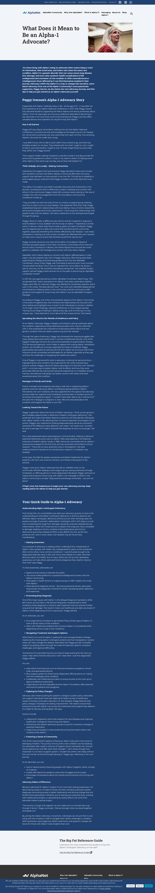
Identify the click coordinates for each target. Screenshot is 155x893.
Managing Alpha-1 (106, 13)
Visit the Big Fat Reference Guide (74, 852)
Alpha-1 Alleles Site (50, 2)
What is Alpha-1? (91, 12)
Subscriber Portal (83, 2)
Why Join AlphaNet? (73, 12)
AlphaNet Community (52, 12)
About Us (116, 12)
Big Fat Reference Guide (67, 2)
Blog (124, 12)
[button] (131, 12)
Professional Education (99, 2)
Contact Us (112, 2)
